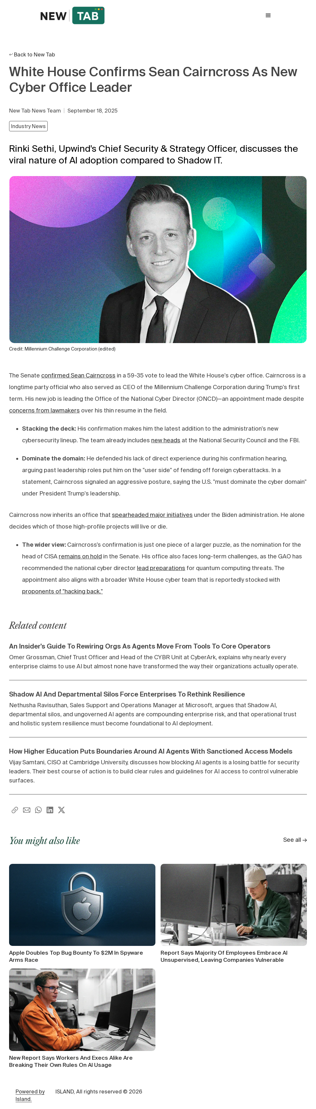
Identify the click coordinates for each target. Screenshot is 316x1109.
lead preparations (161, 568)
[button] (268, 15)
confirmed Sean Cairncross (78, 375)
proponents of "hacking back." (62, 591)
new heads (165, 440)
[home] (72, 15)
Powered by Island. (30, 1095)
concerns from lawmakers (44, 410)
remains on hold (80, 556)
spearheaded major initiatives (152, 514)
